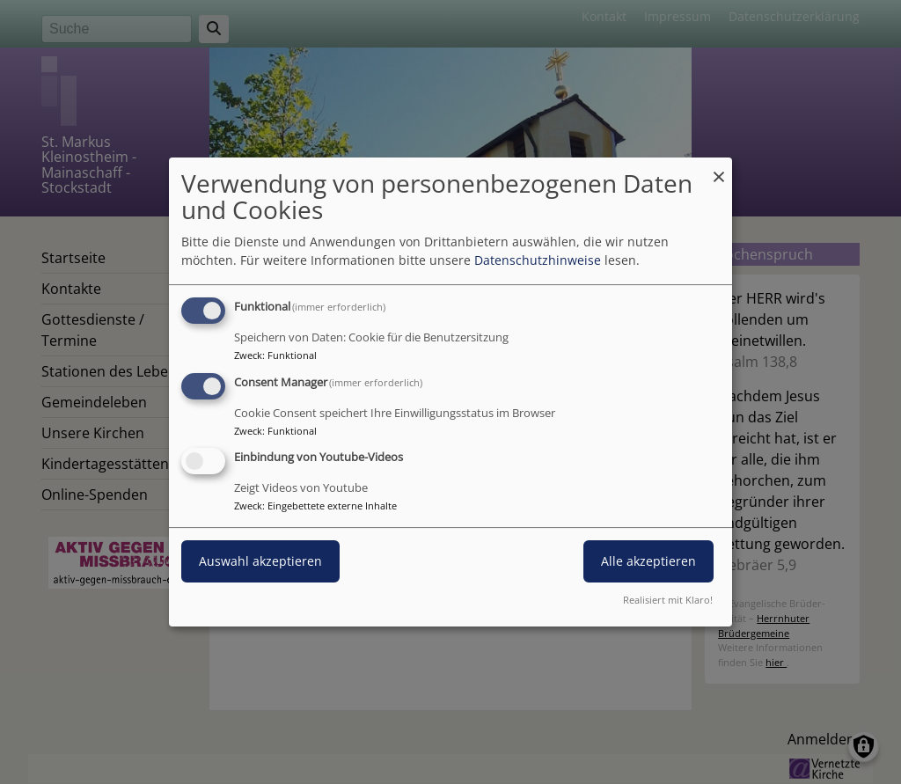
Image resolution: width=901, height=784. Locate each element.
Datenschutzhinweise (537, 260)
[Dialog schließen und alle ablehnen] (719, 169)
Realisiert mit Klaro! (668, 599)
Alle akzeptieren (648, 561)
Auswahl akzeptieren (260, 561)
